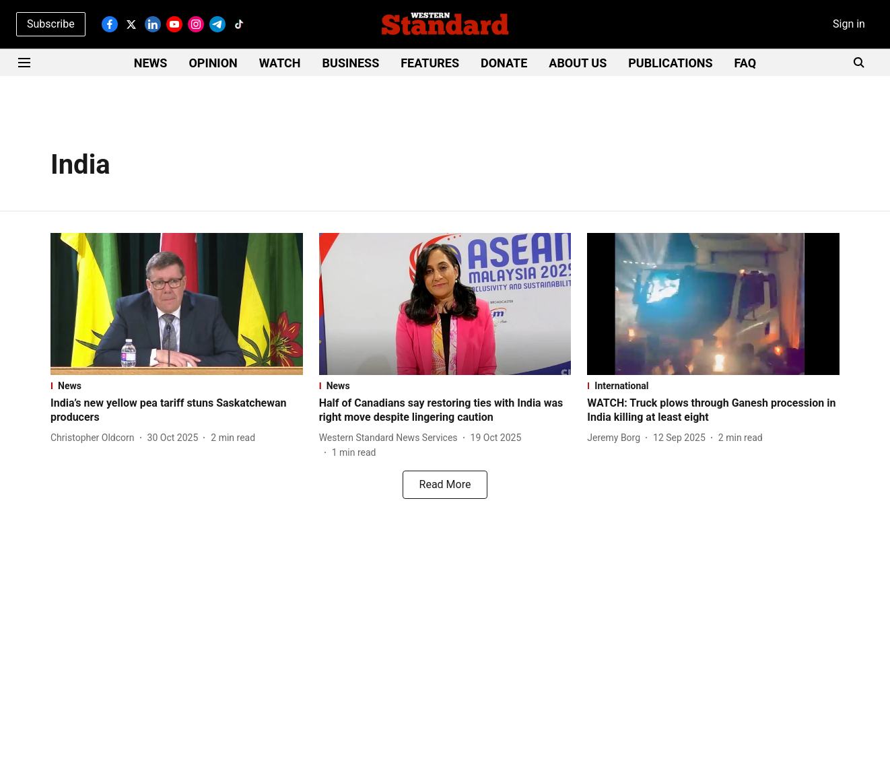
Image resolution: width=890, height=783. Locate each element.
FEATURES (430, 63)
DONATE (504, 63)
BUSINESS (351, 63)
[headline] (176, 411)
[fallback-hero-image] (176, 304)
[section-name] (176, 385)
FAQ (745, 63)
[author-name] (95, 438)
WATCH (280, 63)
